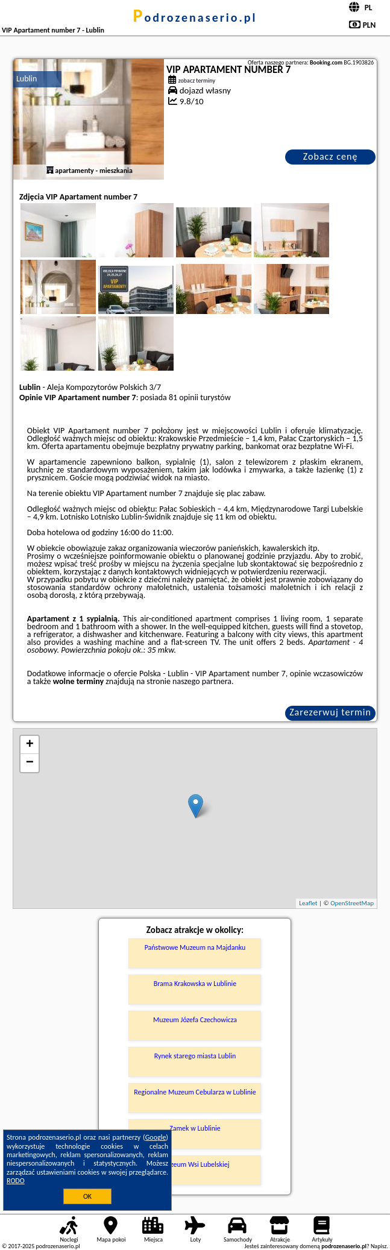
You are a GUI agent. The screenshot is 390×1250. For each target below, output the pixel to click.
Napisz (379, 1246)
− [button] (30, 763)
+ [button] (30, 745)
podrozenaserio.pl (195, 17)
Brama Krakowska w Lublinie (195, 983)
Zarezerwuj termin (330, 712)
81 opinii (183, 397)
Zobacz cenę (330, 156)
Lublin (26, 79)
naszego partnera (201, 681)
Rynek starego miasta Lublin (195, 1056)
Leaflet (308, 903)
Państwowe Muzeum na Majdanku (195, 947)
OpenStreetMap (352, 903)
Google (155, 1137)
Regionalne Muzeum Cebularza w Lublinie (195, 1092)
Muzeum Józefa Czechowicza (195, 1020)
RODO (16, 1180)
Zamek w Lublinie (195, 1128)
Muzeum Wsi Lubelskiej (194, 1164)
